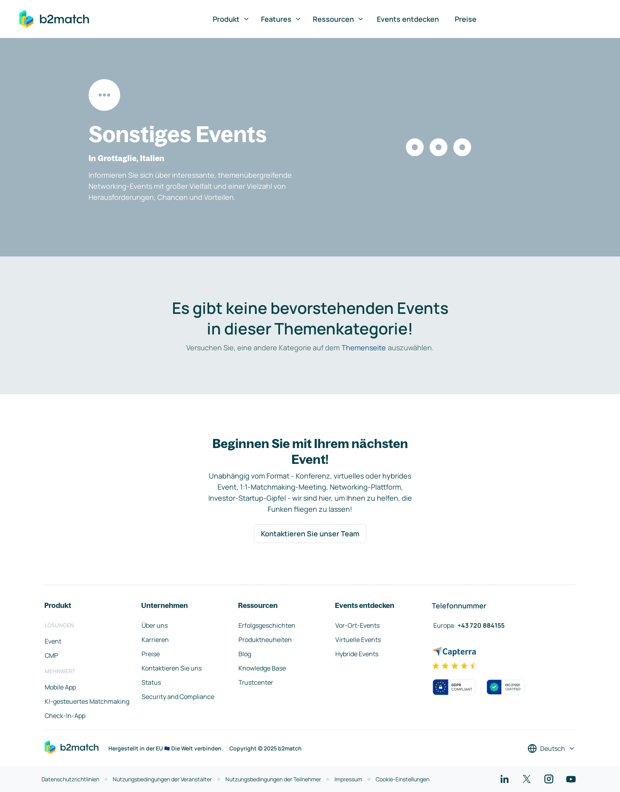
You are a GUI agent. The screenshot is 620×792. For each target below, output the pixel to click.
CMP (51, 655)
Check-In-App (65, 715)
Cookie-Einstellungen (402, 779)
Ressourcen (338, 19)
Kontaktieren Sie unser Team (310, 533)
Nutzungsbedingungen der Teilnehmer (273, 779)
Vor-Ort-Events (357, 625)
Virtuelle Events (358, 639)
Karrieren (155, 639)
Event (53, 641)
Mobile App (60, 687)
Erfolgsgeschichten (266, 625)
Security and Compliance (178, 696)
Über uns (155, 625)
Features (281, 19)
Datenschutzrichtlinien (70, 779)
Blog (244, 654)
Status (151, 682)
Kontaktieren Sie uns (172, 668)
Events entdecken (408, 19)
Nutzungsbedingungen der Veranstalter (162, 779)
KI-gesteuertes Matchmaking (87, 701)
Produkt (231, 19)
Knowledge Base (262, 668)
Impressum (348, 779)
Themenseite (364, 347)
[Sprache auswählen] (551, 748)
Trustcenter (255, 682)
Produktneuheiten (265, 639)
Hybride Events (356, 654)
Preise (465, 19)
